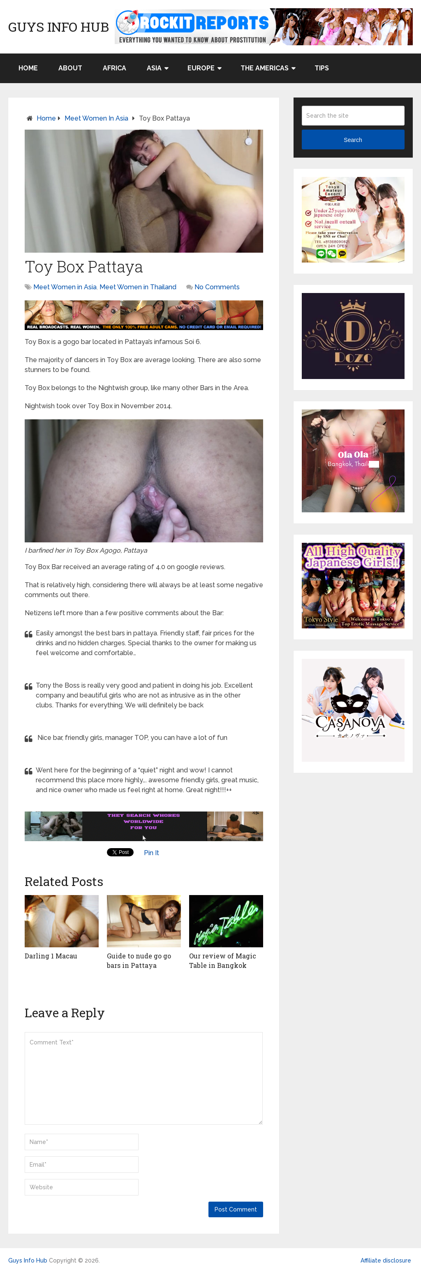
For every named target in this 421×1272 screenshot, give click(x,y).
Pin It (151, 853)
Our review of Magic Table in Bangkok (222, 960)
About (70, 68)
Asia (154, 68)
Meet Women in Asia (96, 118)
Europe (201, 68)
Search (353, 140)
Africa (114, 68)
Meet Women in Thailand (137, 287)
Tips (322, 68)
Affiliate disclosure (386, 1260)
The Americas (265, 68)
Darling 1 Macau (51, 955)
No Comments (217, 287)
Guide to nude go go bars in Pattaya (139, 960)
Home (28, 68)
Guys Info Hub (58, 26)
